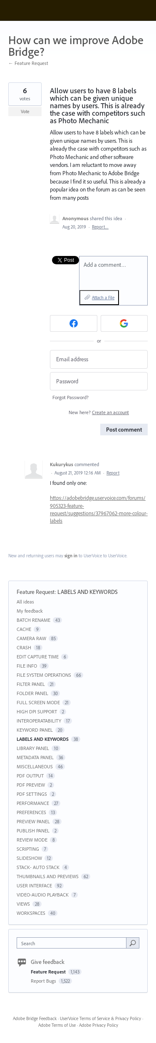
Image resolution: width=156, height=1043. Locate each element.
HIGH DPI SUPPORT (37, 711)
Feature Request (36, 592)
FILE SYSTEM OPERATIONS (44, 675)
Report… (100, 227)
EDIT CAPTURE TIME (38, 656)
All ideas (25, 601)
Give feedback (47, 962)
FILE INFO (27, 666)
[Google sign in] (124, 323)
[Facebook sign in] (73, 323)
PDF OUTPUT (30, 775)
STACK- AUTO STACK (38, 867)
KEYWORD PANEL (35, 730)
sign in (70, 556)
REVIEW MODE (32, 840)
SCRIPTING (28, 849)
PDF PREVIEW (31, 785)
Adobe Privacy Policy (98, 1025)
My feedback (30, 611)
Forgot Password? (70, 397)
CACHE (24, 629)
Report (112, 473)
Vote (25, 111)
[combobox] (73, 943)
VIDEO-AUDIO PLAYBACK (43, 895)
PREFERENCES (31, 812)
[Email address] (99, 359)
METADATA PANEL (35, 757)
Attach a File (103, 297)
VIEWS (23, 904)
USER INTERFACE (34, 885)
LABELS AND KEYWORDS (87, 592)
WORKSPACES (31, 913)
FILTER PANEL (31, 684)
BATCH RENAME (33, 620)
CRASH (24, 647)
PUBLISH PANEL (33, 830)
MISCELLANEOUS (35, 766)
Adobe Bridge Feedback (35, 1018)
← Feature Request (28, 63)
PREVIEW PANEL (33, 821)
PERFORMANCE (33, 803)
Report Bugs (44, 981)
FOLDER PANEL (32, 693)
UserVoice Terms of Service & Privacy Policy (100, 1018)
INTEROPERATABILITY (39, 721)
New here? (99, 412)
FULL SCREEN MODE (38, 702)
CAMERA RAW (31, 638)
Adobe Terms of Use (57, 1025)
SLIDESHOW (29, 858)
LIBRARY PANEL (33, 748)
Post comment (124, 429)
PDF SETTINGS (32, 794)
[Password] (99, 381)
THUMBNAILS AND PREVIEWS (48, 876)
